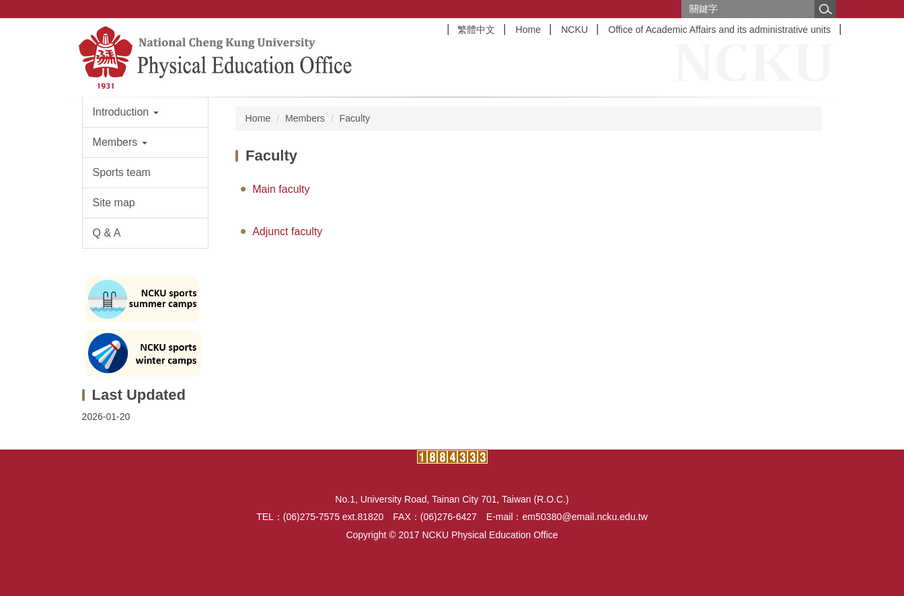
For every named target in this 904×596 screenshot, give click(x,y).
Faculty (355, 118)
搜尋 (825, 9)
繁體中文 (476, 29)
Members (305, 118)
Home (528, 29)
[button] (146, 112)
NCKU (574, 29)
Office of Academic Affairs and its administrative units (719, 29)
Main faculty (280, 189)
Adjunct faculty (287, 231)
